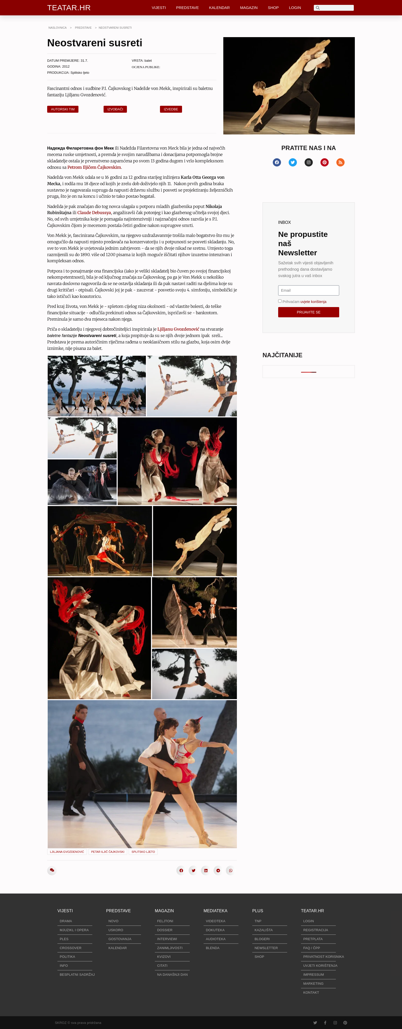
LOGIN (295, 7)
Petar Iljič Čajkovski (107, 851)
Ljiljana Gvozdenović (67, 851)
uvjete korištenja (313, 301)
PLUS (257, 911)
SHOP (273, 7)
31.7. (84, 60)
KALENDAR (219, 7)
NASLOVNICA (57, 27)
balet (148, 60)
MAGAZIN (248, 7)
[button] (181, 870)
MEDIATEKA (215, 911)
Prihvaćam (304, 301)
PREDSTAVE (187, 7)
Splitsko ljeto (80, 73)
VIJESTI (159, 7)
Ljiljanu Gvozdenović (178, 329)
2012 (66, 66)
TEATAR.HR (69, 7)
